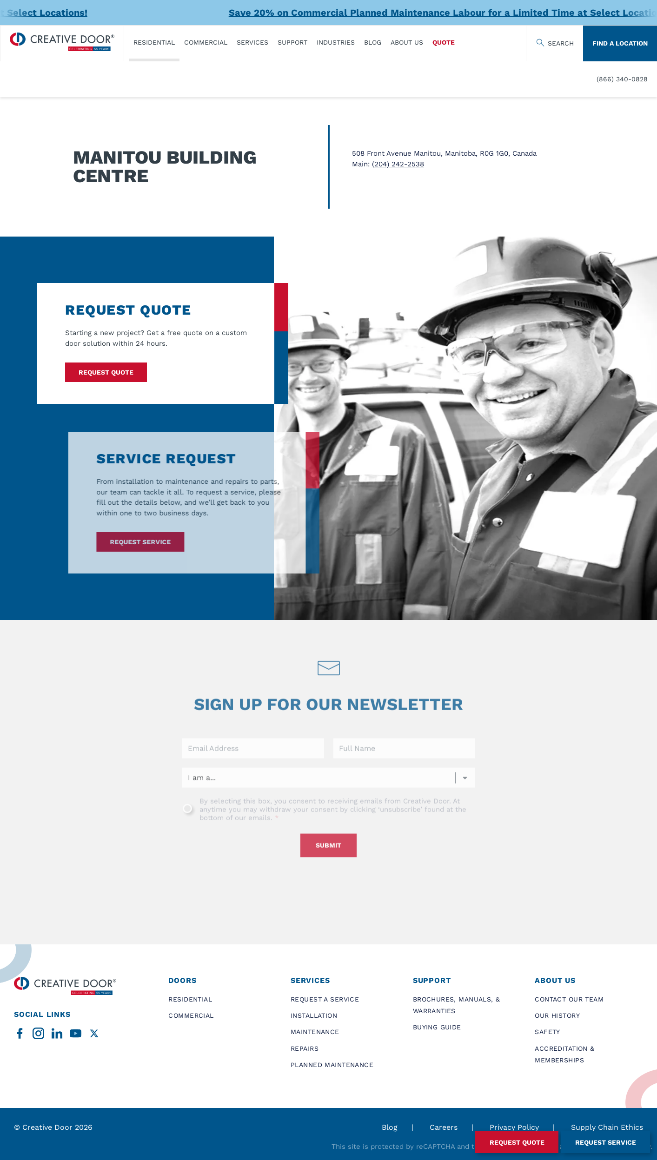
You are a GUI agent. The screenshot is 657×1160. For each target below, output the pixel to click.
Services (252, 42)
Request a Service (325, 999)
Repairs (305, 1048)
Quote (443, 42)
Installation (314, 1015)
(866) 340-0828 (622, 79)
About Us (407, 42)
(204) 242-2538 (398, 164)
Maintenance (315, 1031)
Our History (557, 1015)
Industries (336, 42)
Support (292, 42)
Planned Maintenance (332, 1064)
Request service (123, 542)
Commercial (205, 42)
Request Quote (106, 372)
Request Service (605, 1142)
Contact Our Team (569, 999)
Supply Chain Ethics (607, 1127)
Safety (547, 1031)
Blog (372, 42)
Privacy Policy (514, 1127)
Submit (328, 861)
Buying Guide (437, 1027)
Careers (444, 1127)
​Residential (154, 42)
